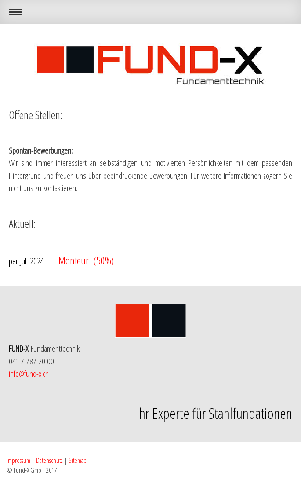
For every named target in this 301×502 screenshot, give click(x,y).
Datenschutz (49, 460)
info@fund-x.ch (29, 373)
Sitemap (78, 460)
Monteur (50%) (61, 260)
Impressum (18, 460)
